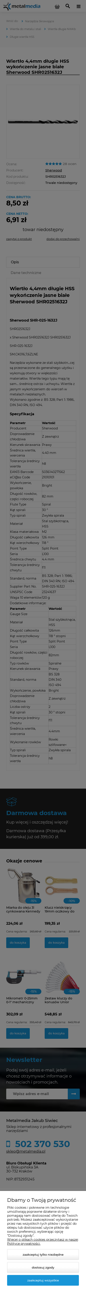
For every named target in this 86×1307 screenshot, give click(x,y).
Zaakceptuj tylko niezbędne (43, 1254)
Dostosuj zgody (43, 1267)
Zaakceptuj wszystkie (43, 1280)
